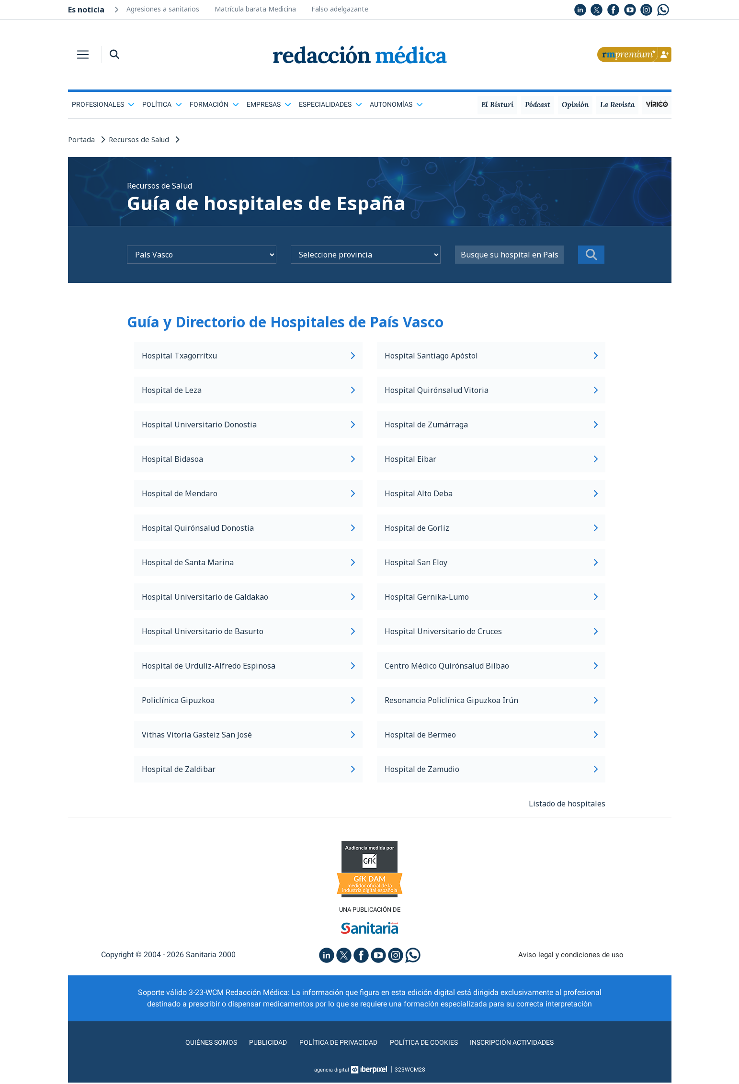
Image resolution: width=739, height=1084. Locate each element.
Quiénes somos (198, 1043)
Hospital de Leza (248, 390)
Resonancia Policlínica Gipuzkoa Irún (491, 700)
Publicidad (259, 1043)
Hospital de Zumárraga (491, 424)
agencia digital (331, 1071)
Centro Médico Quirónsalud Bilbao (491, 665)
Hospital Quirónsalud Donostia (248, 528)
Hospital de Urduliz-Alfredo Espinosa (248, 665)
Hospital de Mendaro (248, 493)
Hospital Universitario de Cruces (491, 631)
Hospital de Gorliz (491, 528)
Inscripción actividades (522, 1043)
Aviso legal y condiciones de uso (570, 956)
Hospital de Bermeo (491, 734)
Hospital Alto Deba (491, 493)
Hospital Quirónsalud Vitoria (491, 390)
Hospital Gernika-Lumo (491, 597)
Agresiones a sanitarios (162, 8)
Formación (214, 104)
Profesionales (103, 104)
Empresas (269, 104)
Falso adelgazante (339, 8)
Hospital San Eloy (491, 562)
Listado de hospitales (567, 803)
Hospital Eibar (491, 459)
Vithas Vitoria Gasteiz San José (248, 734)
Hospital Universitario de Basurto (248, 631)
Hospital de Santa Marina (248, 562)
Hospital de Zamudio (491, 769)
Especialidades (330, 104)
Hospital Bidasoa (248, 459)
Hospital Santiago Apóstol (491, 355)
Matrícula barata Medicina (255, 8)
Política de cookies (427, 1043)
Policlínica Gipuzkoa (248, 700)
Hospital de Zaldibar (248, 769)
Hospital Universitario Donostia (248, 424)
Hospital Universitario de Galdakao (248, 597)
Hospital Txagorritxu (248, 355)
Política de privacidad (334, 1043)
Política (162, 104)
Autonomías (396, 104)
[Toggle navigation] (83, 55)
